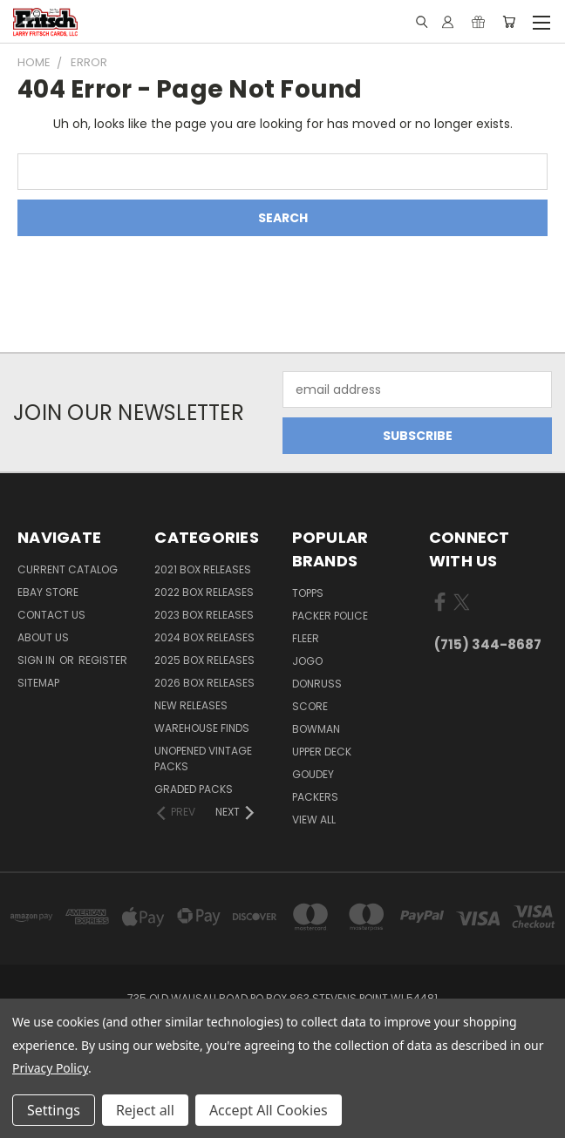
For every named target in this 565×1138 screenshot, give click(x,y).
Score (310, 706)
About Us (43, 637)
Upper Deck (321, 751)
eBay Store (47, 592)
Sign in (37, 660)
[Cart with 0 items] (509, 21)
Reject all (145, 1110)
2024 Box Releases (204, 637)
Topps (307, 593)
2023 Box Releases (204, 614)
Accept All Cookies (268, 1110)
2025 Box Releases (204, 660)
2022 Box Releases (204, 592)
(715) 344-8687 (487, 644)
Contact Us (51, 614)
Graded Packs (193, 789)
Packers (315, 796)
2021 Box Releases (202, 569)
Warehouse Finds (201, 728)
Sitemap (38, 682)
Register (102, 660)
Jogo (307, 661)
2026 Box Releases (204, 682)
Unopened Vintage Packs (203, 758)
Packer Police (330, 615)
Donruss (317, 683)
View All (314, 819)
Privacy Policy (50, 1068)
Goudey (313, 774)
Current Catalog (67, 569)
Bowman (316, 728)
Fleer (305, 638)
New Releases (191, 705)
